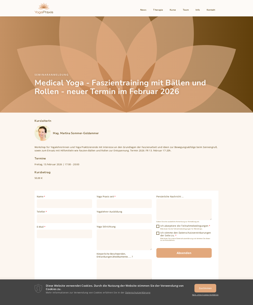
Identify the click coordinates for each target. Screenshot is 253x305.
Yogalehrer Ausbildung (109, 211)
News (143, 9)
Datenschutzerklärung (137, 293)
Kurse (173, 9)
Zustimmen (205, 289)
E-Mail (40, 226)
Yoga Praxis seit (105, 196)
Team (186, 9)
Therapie (158, 9)
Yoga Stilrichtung (106, 226)
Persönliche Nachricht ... (170, 196)
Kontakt (211, 9)
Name (40, 196)
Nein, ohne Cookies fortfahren (205, 296)
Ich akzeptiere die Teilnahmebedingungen (184, 226)
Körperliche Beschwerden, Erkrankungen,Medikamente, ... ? (115, 255)
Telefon (41, 211)
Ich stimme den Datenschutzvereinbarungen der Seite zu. (185, 234)
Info (198, 9)
